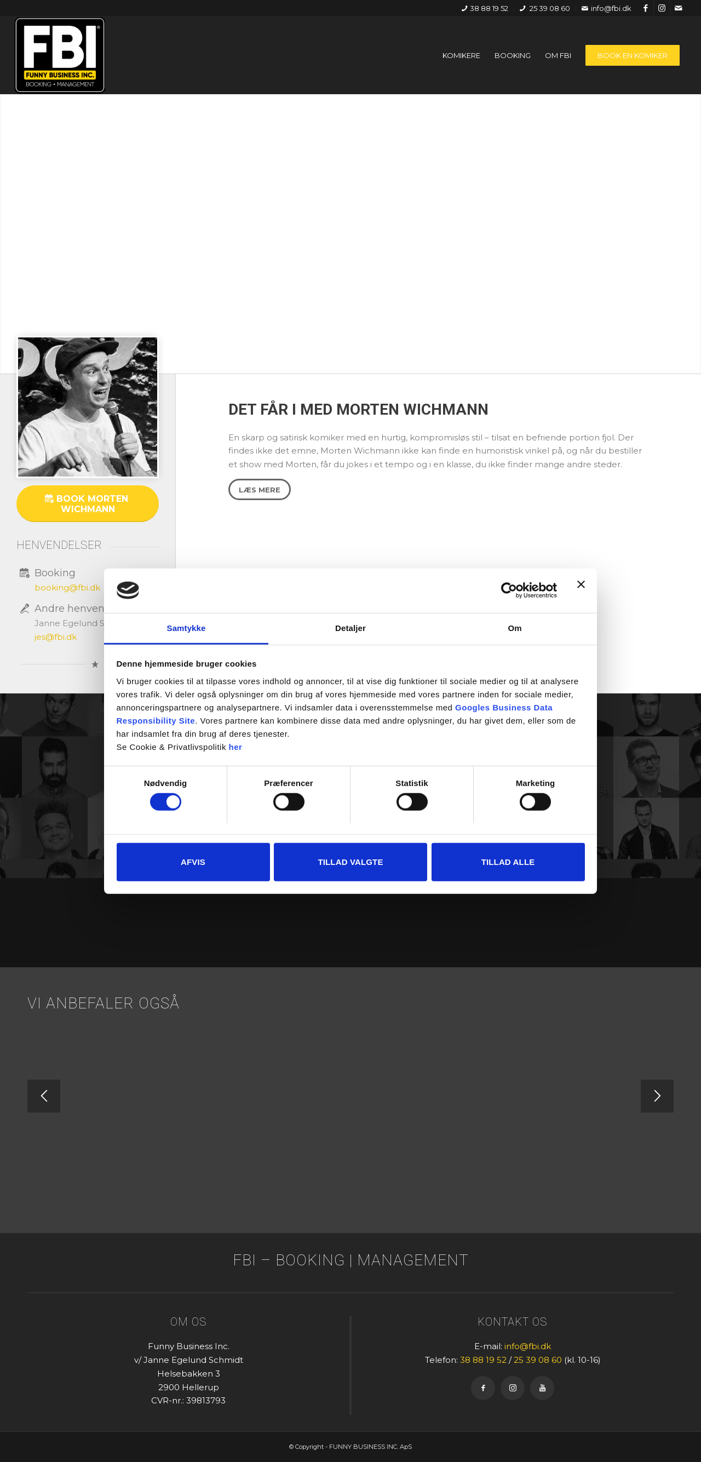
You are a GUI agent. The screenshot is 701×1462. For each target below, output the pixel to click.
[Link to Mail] (678, 8)
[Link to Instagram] (662, 8)
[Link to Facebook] (645, 8)
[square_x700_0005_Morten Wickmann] (87, 407)
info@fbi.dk (606, 8)
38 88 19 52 (485, 8)
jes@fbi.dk (56, 637)
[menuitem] (485, 8)
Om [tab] (514, 627)
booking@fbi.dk (67, 587)
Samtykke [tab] (186, 627)
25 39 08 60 (545, 8)
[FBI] (60, 55)
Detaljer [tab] (350, 627)
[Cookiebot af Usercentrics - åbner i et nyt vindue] (509, 590)
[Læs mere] (259, 490)
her (236, 746)
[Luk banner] (581, 590)
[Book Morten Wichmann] (87, 503)
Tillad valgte (350, 861)
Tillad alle (508, 861)
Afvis (193, 861)
